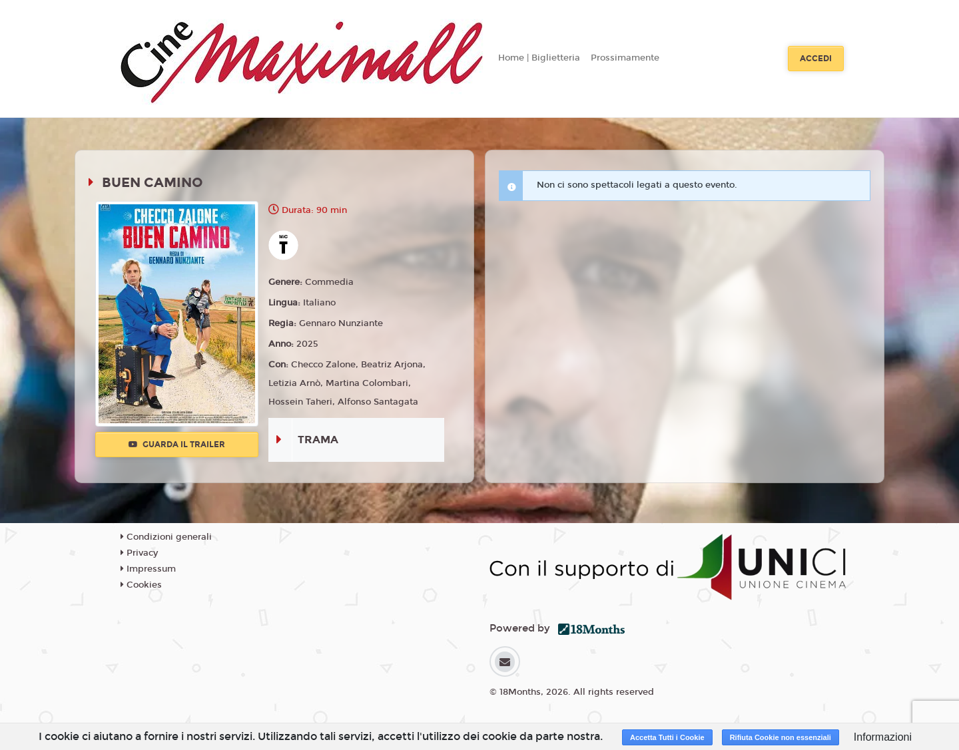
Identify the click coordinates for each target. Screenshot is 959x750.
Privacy (139, 553)
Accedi (816, 58)
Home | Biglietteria (539, 58)
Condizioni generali (166, 537)
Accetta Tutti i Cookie (667, 737)
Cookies (141, 585)
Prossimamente (625, 58)
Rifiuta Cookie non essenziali (780, 737)
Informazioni (883, 737)
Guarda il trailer (177, 444)
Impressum (148, 569)
